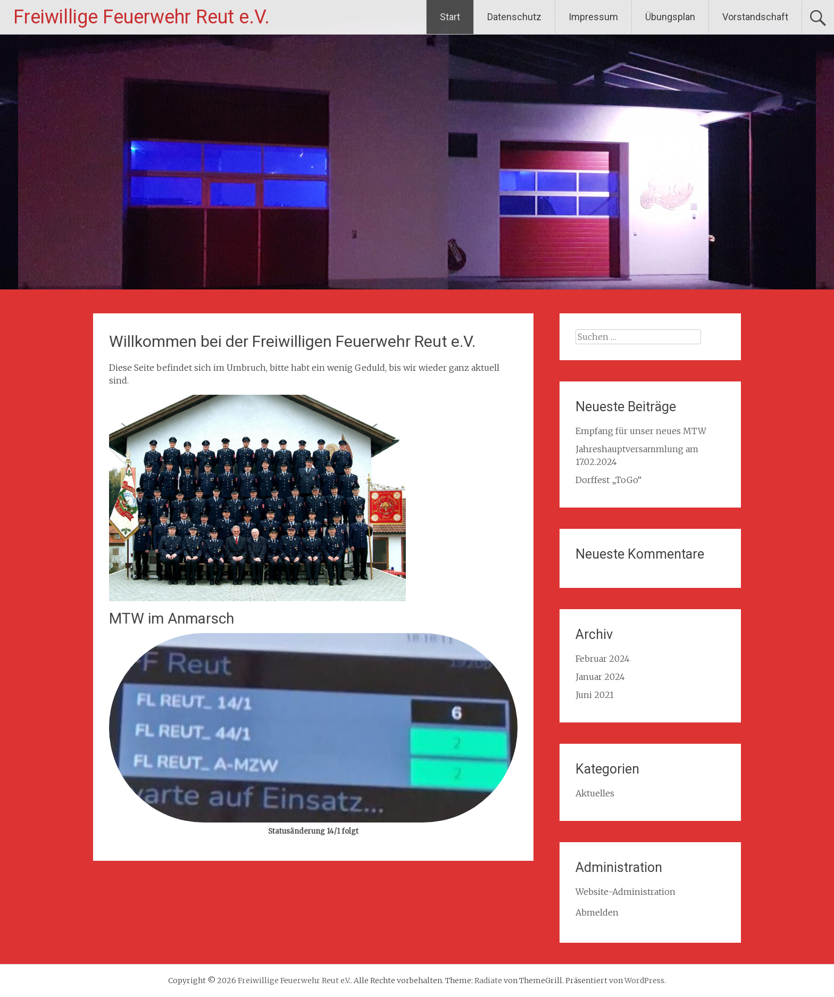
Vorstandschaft (755, 16)
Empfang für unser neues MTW (641, 431)
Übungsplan (670, 16)
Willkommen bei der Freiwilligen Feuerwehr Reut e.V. (292, 341)
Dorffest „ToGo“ (608, 480)
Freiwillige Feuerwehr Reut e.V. (141, 17)
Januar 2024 (600, 676)
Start (450, 16)
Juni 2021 (595, 694)
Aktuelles (595, 793)
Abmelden (597, 912)
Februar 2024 (603, 658)
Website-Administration (625, 891)
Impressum (593, 16)
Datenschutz (514, 16)
